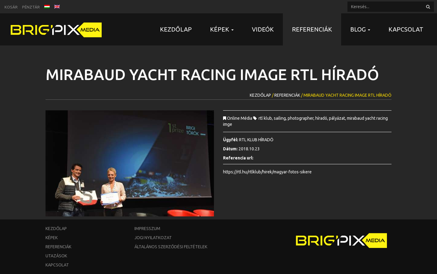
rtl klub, (266, 118)
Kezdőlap (176, 29)
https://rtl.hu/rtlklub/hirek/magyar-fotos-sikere (267, 171)
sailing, (281, 118)
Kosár (11, 7)
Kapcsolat (405, 29)
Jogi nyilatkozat (153, 237)
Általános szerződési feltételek (170, 246)
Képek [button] (222, 29)
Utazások (56, 255)
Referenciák (312, 29)
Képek (52, 237)
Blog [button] (360, 29)
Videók (263, 29)
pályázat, (338, 118)
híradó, (322, 118)
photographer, (301, 118)
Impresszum (147, 228)
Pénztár (31, 7)
